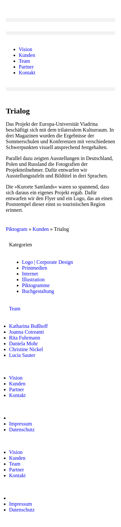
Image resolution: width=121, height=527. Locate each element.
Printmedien (34, 268)
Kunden (27, 55)
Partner (26, 67)
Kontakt (27, 72)
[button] (60, 20)
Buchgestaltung (38, 291)
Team (24, 61)
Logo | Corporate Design (47, 262)
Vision (25, 49)
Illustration (33, 279)
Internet (30, 273)
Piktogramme (36, 285)
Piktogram (16, 229)
